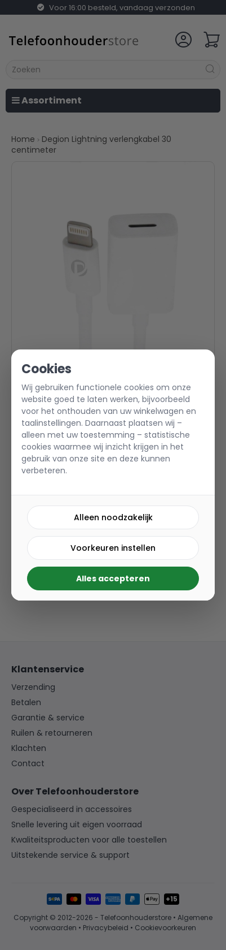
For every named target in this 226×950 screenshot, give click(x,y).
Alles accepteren (113, 578)
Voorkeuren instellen (113, 548)
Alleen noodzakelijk (113, 517)
